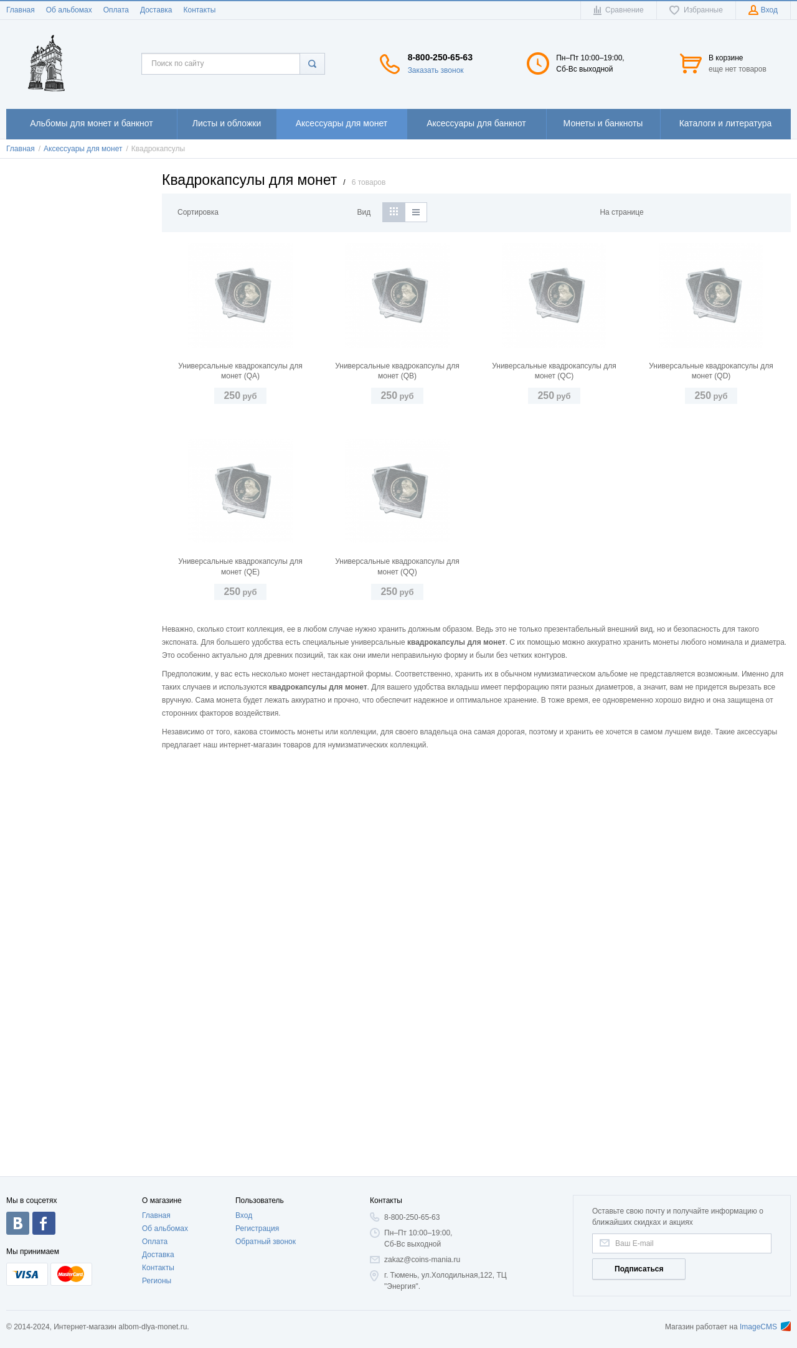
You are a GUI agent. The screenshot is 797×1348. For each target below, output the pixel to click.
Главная (20, 10)
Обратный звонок (265, 1241)
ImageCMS (765, 1326)
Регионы (156, 1280)
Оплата (116, 10)
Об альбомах (69, 10)
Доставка (156, 10)
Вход (243, 1215)
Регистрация (257, 1228)
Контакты (199, 10)
